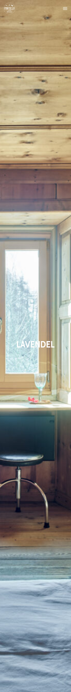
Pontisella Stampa (9, 8)
